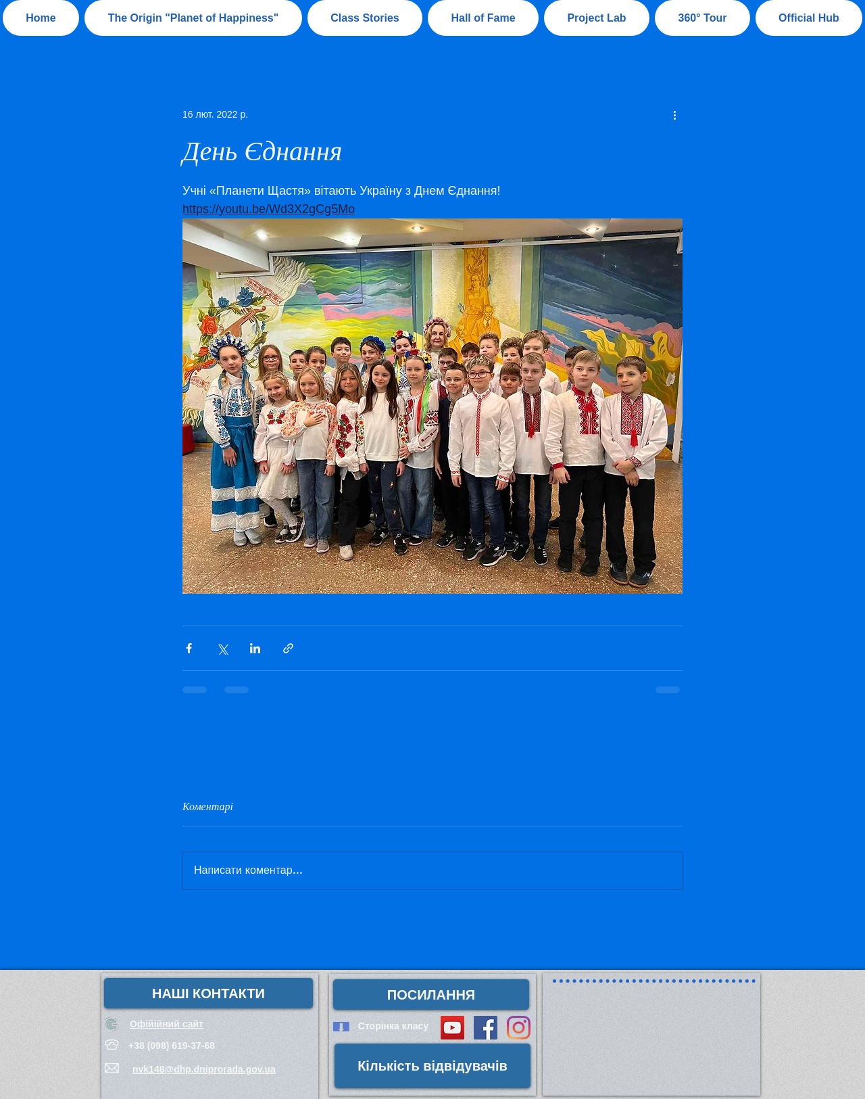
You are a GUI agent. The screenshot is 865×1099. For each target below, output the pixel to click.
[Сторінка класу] (393, 1026)
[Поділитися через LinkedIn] (255, 648)
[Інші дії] (674, 114)
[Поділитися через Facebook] (188, 648)
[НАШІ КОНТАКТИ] (208, 993)
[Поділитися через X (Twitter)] (222, 648)
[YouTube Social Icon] (452, 1027)
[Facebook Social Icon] (485, 1027)
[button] (483, 18)
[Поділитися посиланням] (288, 648)
